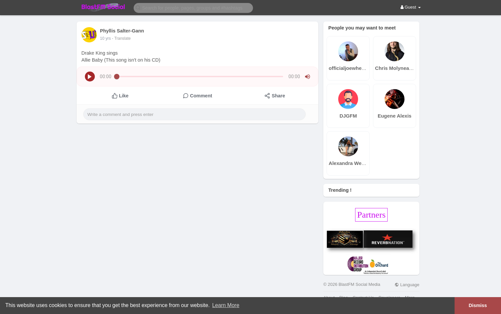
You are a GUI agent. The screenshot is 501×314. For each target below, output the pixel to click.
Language (407, 285)
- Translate (119, 38)
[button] (193, 7)
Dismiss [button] (478, 305)
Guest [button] (411, 7)
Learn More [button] (225, 305)
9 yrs (104, 38)
